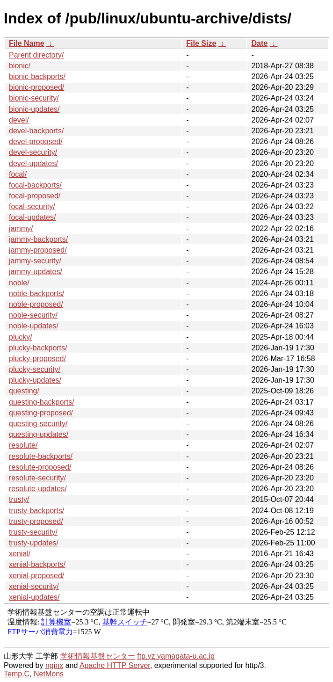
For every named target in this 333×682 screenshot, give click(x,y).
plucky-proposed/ (37, 359)
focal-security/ (32, 206)
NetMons (49, 674)
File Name (26, 43)
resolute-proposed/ (40, 467)
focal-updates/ (32, 217)
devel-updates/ (33, 163)
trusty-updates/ (33, 543)
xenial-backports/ (37, 564)
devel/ (19, 120)
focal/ (18, 174)
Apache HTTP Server (115, 665)
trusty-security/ (33, 532)
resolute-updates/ (38, 489)
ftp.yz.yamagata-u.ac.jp (175, 656)
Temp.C (16, 674)
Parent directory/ (36, 55)
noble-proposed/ (36, 304)
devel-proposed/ (36, 141)
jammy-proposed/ (38, 250)
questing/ (24, 391)
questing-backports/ (41, 402)
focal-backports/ (35, 185)
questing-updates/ (38, 434)
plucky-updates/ (35, 380)
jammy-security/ (35, 261)
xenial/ (19, 554)
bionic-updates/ (34, 109)
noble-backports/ (36, 293)
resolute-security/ (37, 478)
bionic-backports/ (37, 76)
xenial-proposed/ (36, 576)
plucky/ (20, 337)
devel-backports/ (36, 131)
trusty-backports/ (36, 511)
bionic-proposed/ (36, 87)
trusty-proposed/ (36, 521)
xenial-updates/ (34, 597)
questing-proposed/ (41, 413)
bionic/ (19, 66)
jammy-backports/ (38, 239)
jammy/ (21, 228)
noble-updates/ (33, 326)
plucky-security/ (34, 369)
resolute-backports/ (40, 456)
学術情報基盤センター (97, 656)
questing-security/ (38, 424)
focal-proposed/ (34, 196)
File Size (201, 43)
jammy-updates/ (35, 272)
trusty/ (19, 499)
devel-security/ (33, 152)
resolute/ (23, 445)
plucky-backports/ (38, 348)
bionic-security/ (34, 98)
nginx (54, 665)
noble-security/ (33, 315)
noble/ (19, 283)
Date (259, 43)
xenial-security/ (34, 586)
